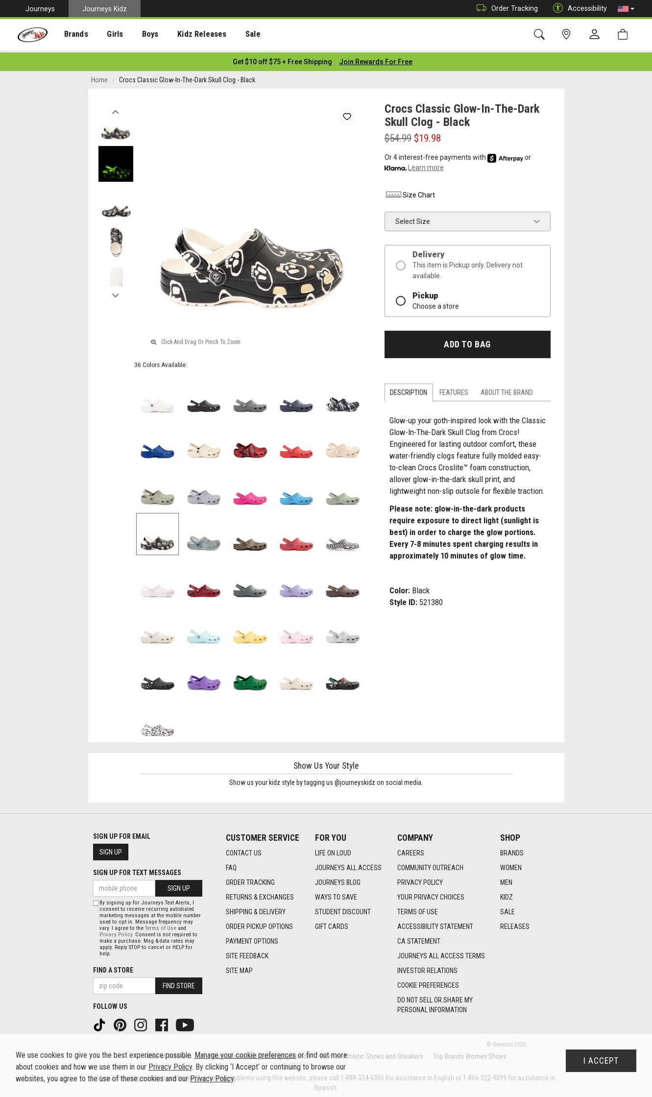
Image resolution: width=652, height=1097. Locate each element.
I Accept (601, 1061)
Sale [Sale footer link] (507, 909)
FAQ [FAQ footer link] (231, 865)
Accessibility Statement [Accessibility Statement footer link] (435, 923)
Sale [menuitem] (234, 34)
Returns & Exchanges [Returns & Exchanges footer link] (260, 894)
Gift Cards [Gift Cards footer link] (331, 923)
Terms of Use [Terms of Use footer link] (417, 909)
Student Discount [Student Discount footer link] (343, 909)
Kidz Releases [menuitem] (187, 34)
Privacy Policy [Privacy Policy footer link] (420, 879)
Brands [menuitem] (71, 34)
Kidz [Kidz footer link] (506, 894)
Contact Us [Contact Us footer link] (244, 850)
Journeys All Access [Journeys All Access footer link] (348, 865)
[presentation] (71, 34)
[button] (626, 9)
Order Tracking (505, 8)
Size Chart (410, 192)
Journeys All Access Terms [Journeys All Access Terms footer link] (441, 953)
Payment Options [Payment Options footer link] (252, 938)
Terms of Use (160, 926)
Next (116, 290)
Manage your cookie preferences (245, 1055)
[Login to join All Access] (282, 59)
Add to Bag (467, 341)
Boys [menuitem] (139, 34)
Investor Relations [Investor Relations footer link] (427, 968)
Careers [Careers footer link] (410, 850)
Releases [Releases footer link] (515, 923)
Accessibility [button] (577, 8)
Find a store (113, 968)
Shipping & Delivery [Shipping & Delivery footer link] (256, 909)
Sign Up (110, 849)
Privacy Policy (115, 932)
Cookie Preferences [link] (428, 982)
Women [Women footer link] (511, 865)
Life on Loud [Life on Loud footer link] (333, 850)
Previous (116, 106)
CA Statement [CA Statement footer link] (418, 938)
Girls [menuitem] (106, 34)
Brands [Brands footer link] (512, 850)
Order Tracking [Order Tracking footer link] (250, 879)
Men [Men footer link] (506, 879)
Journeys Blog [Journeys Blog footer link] (338, 879)
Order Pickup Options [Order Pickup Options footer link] (259, 923)
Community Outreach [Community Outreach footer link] (430, 865)
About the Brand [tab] (507, 390)
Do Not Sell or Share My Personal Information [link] (435, 1002)
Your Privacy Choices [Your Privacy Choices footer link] (430, 894)
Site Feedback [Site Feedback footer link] (247, 953)
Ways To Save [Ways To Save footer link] (336, 894)
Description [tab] (408, 390)
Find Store (179, 983)
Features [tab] (453, 390)
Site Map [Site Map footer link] (239, 968)
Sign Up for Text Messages (137, 870)
